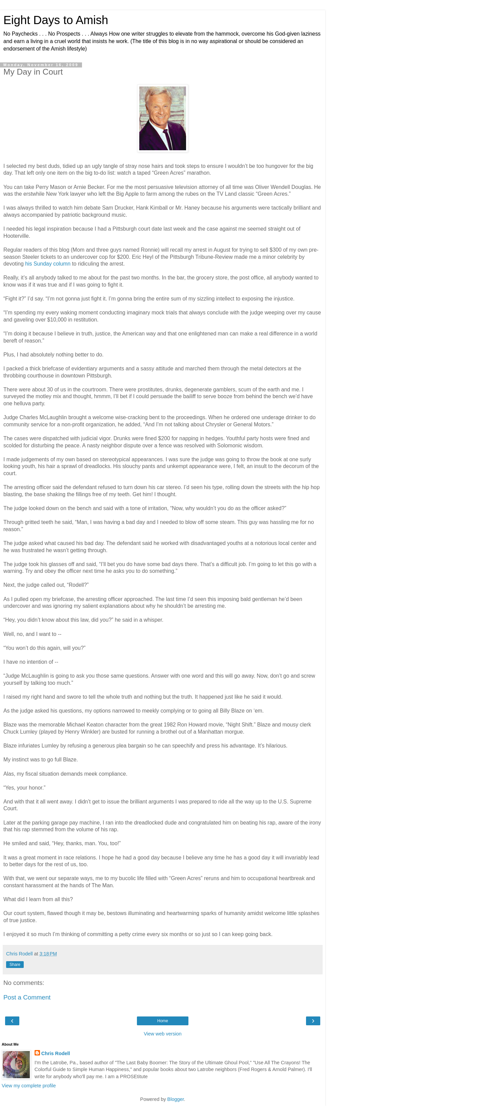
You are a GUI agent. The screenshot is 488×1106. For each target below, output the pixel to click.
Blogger (175, 1099)
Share (14, 964)
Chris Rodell (55, 1053)
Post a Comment (26, 997)
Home (162, 1020)
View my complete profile (29, 1085)
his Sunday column (47, 264)
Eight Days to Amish (55, 20)
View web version (163, 1033)
